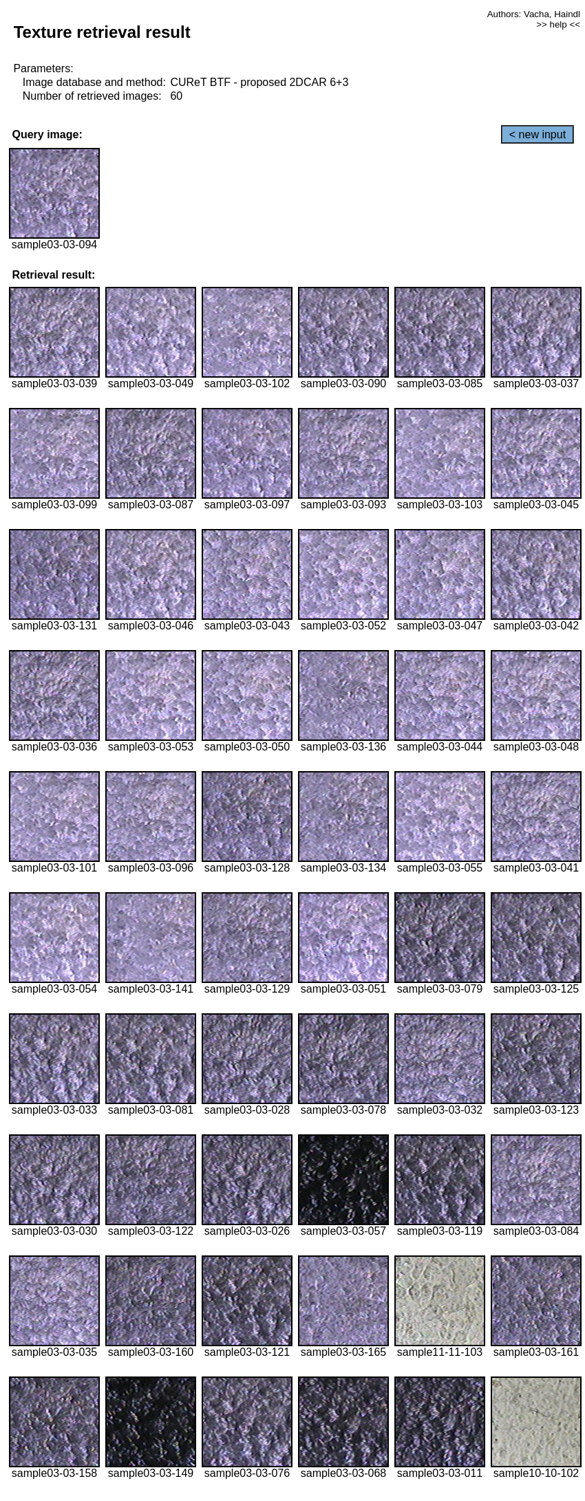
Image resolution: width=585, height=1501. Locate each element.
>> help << (558, 24)
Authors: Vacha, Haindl (533, 14)
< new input (537, 134)
